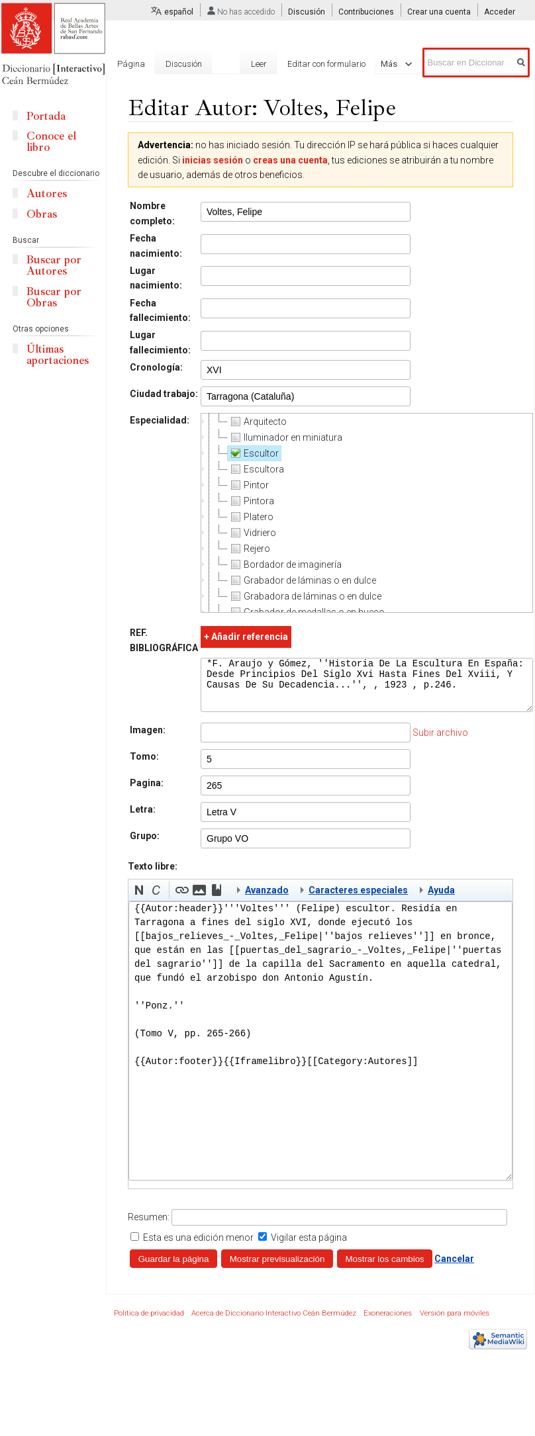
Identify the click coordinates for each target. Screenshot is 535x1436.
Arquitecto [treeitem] (257, 421)
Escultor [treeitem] (253, 453)
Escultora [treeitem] (256, 469)
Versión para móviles (454, 1323)
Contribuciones (366, 12)
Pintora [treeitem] (251, 501)
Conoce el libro (51, 141)
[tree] (367, 513)
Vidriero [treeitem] (252, 533)
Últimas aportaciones (57, 354)
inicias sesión (212, 160)
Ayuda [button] (441, 900)
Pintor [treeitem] (248, 485)
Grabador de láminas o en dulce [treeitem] (302, 580)
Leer (250, 64)
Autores (46, 193)
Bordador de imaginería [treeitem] (285, 564)
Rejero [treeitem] (249, 549)
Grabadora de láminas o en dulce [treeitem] (304, 596)
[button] (139, 900)
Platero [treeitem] (250, 517)
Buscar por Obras (53, 297)
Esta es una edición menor (198, 1247)
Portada (46, 116)
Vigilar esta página (309, 1247)
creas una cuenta (290, 160)
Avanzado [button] (267, 900)
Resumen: (149, 1227)
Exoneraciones (388, 1323)
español (178, 12)
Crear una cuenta (439, 12)
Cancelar (454, 1268)
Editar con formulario (317, 64)
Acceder (499, 12)
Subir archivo (440, 742)
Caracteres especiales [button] (358, 900)
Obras (41, 214)
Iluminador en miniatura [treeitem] (285, 437)
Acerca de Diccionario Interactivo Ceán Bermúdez (273, 1323)
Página (131, 64)
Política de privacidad (149, 1323)
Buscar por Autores (53, 265)
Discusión (306, 12)
